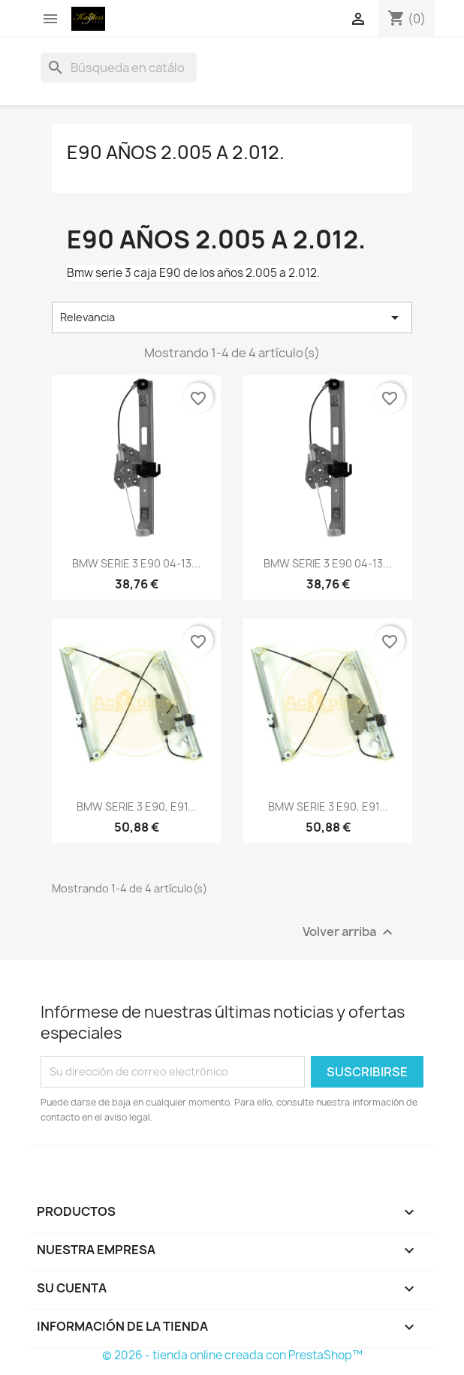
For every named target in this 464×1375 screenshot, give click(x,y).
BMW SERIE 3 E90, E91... (137, 806)
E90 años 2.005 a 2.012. (176, 152)
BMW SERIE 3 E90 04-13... (136, 563)
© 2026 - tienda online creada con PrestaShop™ (232, 1355)
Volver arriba (349, 931)
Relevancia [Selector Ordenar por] (232, 317)
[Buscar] (119, 68)
